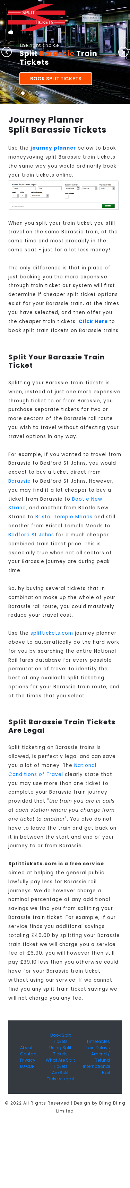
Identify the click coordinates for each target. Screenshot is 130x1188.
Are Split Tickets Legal (60, 1076)
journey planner (53, 148)
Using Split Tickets (60, 1051)
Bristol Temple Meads (64, 516)
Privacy (27, 1060)
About (26, 1048)
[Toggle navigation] (10, 32)
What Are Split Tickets (60, 1063)
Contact (29, 1054)
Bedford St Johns (31, 535)
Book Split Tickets (55, 78)
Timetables (98, 1041)
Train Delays (97, 1048)
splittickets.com (52, 633)
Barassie (19, 481)
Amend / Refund (100, 1057)
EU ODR (27, 1066)
